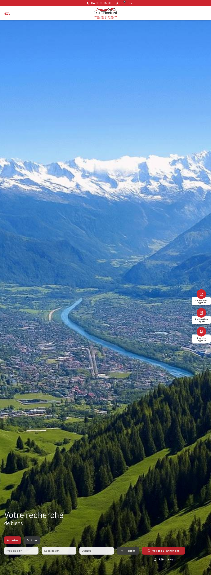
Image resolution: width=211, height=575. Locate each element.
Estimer (31, 542)
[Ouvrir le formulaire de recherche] (128, 553)
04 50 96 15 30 (99, 3)
